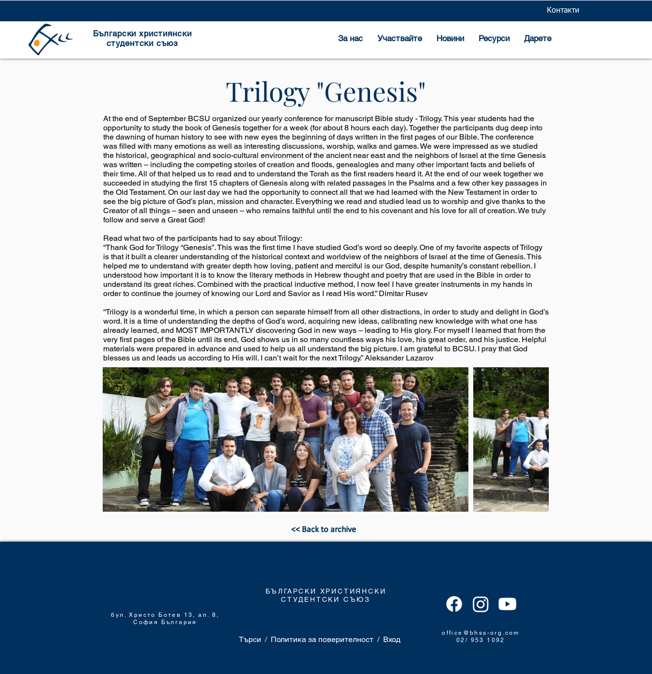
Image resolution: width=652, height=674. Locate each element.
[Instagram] (480, 604)
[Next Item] (532, 439)
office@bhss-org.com (481, 632)
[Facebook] (454, 604)
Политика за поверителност (322, 639)
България (179, 622)
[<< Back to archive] (323, 530)
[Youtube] (507, 604)
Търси (250, 639)
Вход (392, 639)
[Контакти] (563, 10)
